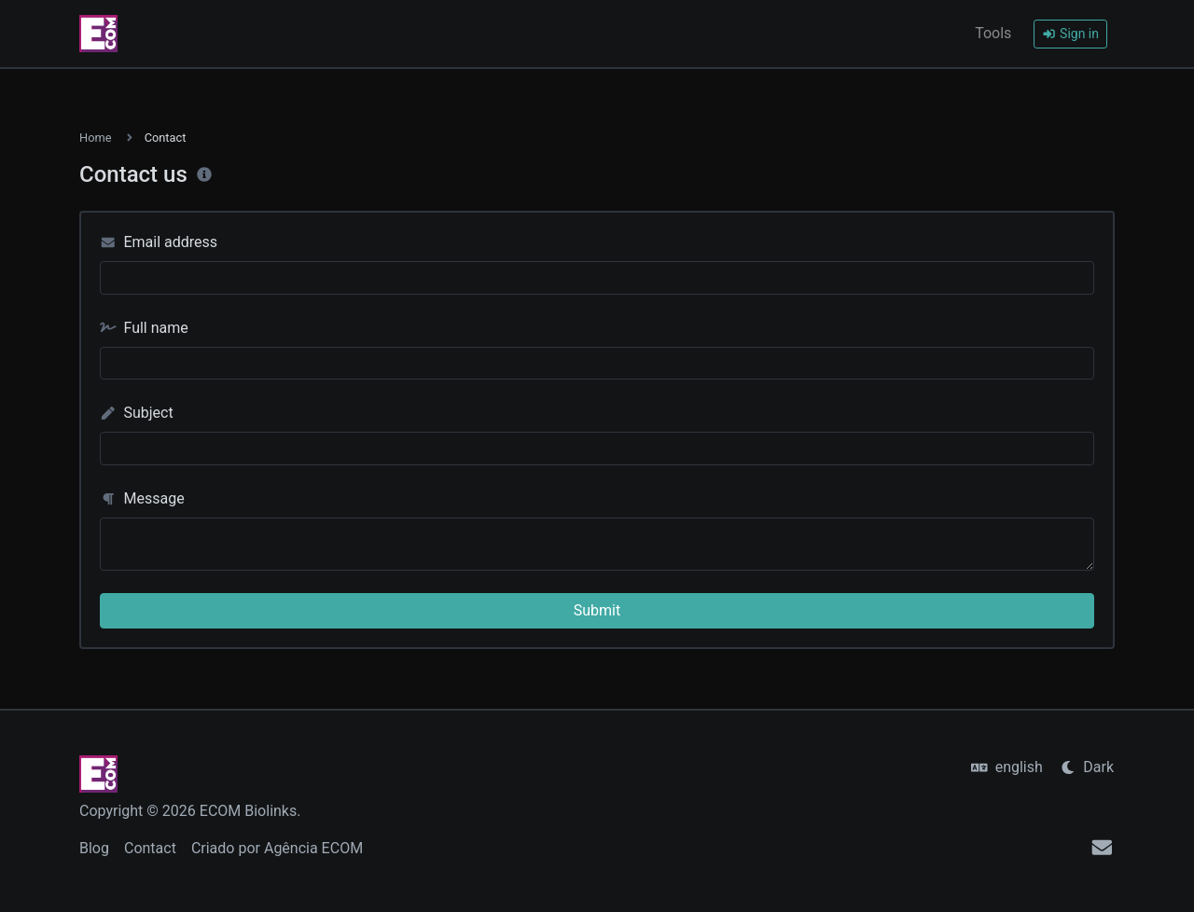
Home (95, 138)
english (1007, 767)
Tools (993, 33)
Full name (144, 328)
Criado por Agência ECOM (277, 848)
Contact (150, 848)
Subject (137, 412)
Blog (94, 848)
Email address (158, 242)
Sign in (1070, 33)
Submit (597, 610)
